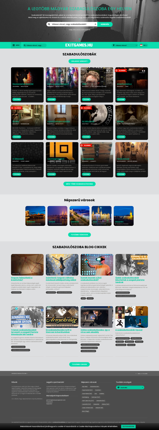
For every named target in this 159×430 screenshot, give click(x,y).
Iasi (96, 393)
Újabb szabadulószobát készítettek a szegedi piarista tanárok (129, 280)
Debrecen (75, 222)
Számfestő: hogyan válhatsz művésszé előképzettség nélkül (61, 279)
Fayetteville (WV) (87, 390)
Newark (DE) (99, 408)
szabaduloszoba (123, 293)
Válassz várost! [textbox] (121, 45)
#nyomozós (121, 345)
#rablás (120, 341)
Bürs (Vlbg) (85, 411)
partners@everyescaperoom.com (55, 400)
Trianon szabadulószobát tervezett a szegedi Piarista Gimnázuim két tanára (24, 332)
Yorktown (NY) (96, 397)
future (90, 298)
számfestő (51, 292)
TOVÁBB (17, 99)
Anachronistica (124, 84)
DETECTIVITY (59, 86)
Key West (84, 386)
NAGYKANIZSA (121, 161)
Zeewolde (96, 404)
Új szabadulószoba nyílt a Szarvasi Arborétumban (58, 331)
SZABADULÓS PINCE (128, 124)
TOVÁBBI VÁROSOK (79, 235)
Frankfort (98, 390)
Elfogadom (128, 426)
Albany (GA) (105, 404)
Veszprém (119, 222)
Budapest (31, 222)
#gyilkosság (136, 338)
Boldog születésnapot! (58, 84)
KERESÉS (105, 24)
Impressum (49, 402)
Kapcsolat (49, 404)
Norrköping (85, 397)
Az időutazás (88, 121)
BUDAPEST (50, 86)
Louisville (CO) (86, 404)
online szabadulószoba (20, 350)
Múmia (120, 121)
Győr (95, 222)
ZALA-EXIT (94, 124)
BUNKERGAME (25, 124)
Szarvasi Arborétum (69, 342)
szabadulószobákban (59, 422)
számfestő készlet (64, 292)
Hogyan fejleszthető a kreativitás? (21, 279)
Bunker (16, 121)
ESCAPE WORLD (132, 161)
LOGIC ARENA (25, 161)
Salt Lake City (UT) (88, 401)
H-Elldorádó (18, 159)
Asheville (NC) (101, 401)
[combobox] (125, 45)
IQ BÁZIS (58, 161)
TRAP (126, 86)
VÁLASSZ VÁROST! (79, 61)
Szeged (52, 222)
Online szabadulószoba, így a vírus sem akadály (95, 331)
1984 (84, 84)
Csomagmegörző (55, 159)
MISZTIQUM (24, 86)
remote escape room (89, 348)
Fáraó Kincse (123, 159)
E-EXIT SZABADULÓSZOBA (98, 86)
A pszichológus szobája (58, 121)
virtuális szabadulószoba (126, 296)
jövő (83, 298)
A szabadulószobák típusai (128, 330)
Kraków (102, 393)
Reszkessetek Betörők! (23, 84)
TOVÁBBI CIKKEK (79, 364)
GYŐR (118, 124)
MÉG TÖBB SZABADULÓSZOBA (79, 184)
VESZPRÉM (16, 86)
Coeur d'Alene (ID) (87, 408)
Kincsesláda (88, 159)
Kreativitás (16, 292)
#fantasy (129, 341)
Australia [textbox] (124, 388)
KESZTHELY (85, 124)
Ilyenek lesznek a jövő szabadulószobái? (91, 279)
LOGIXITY (93, 161)
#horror (131, 345)
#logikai (139, 341)
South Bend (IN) (87, 393)
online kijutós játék (88, 351)
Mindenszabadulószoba (19, 373)
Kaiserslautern (94, 386)
